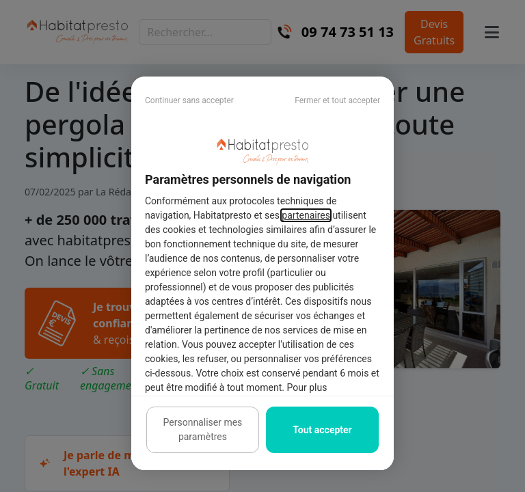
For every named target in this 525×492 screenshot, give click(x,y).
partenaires (306, 215)
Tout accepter (322, 429)
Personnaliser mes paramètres (203, 429)
